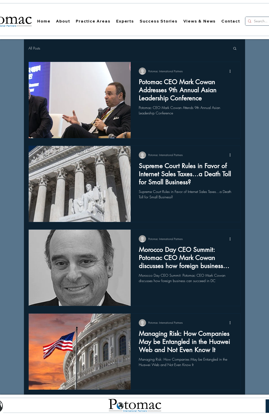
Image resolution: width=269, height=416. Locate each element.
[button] (235, 48)
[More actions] (231, 71)
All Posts (34, 48)
